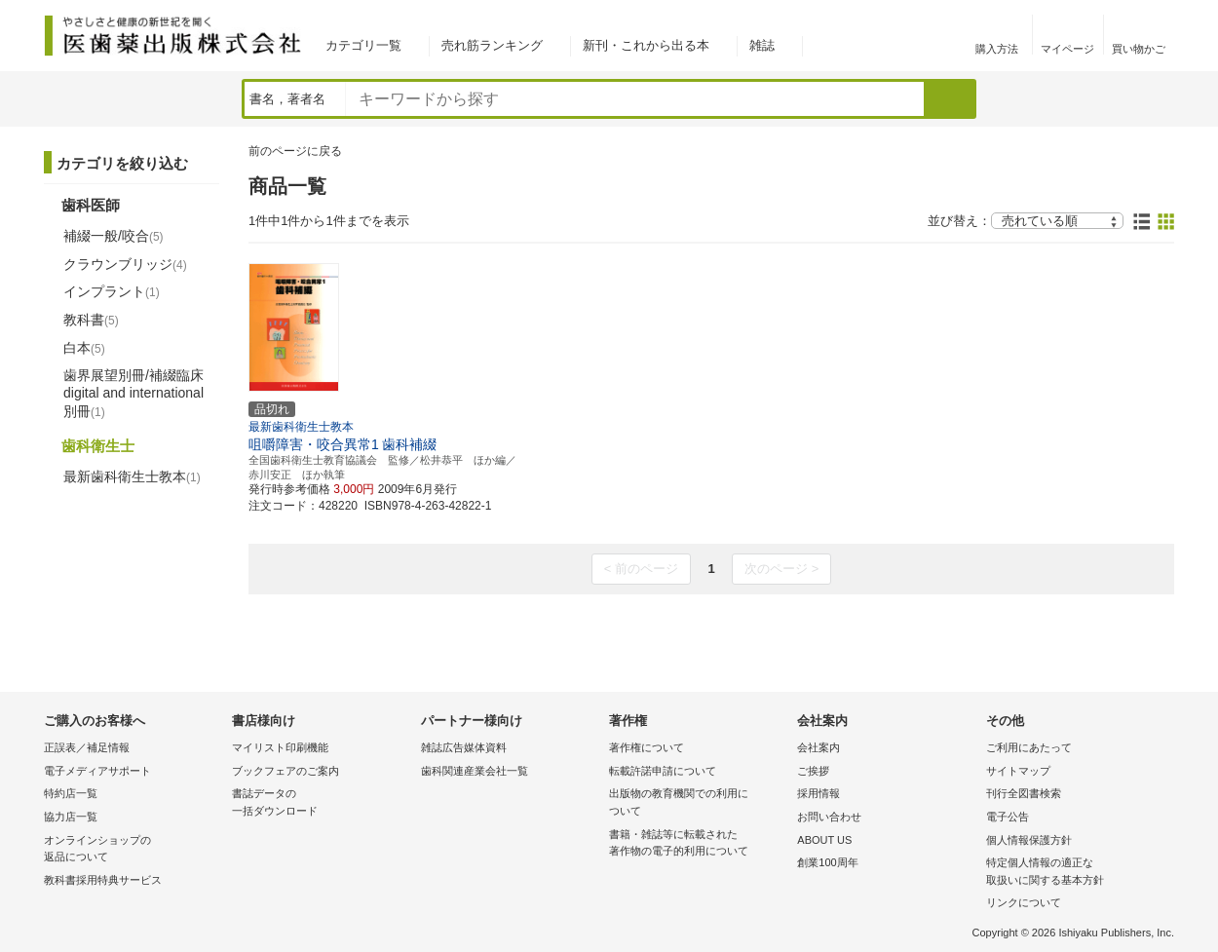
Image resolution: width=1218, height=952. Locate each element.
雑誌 (762, 45)
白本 (84, 348)
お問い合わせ (829, 816)
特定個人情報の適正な (1075, 873)
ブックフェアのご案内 (285, 771)
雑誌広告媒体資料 (464, 747)
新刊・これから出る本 (646, 45)
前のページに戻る (295, 151)
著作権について (646, 747)
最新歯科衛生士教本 (132, 476)
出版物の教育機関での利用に (698, 803)
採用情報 (818, 793)
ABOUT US (824, 840)
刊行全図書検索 (1023, 793)
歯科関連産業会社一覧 (474, 771)
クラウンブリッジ (125, 264)
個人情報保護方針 (1029, 840)
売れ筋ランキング (492, 45)
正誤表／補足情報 (87, 747)
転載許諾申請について (662, 771)
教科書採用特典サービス (103, 880)
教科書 (91, 319)
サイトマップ (1018, 771)
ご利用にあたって (1029, 747)
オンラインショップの (133, 850)
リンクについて (1023, 902)
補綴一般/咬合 (113, 236)
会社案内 (818, 747)
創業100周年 (827, 862)
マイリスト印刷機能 (280, 747)
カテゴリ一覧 (363, 45)
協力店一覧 (70, 816)
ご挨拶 (813, 771)
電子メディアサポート (97, 771)
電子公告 (1007, 816)
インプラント (111, 291)
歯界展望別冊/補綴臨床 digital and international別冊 (133, 392)
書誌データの (321, 803)
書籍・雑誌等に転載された (698, 844)
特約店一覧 (70, 793)
